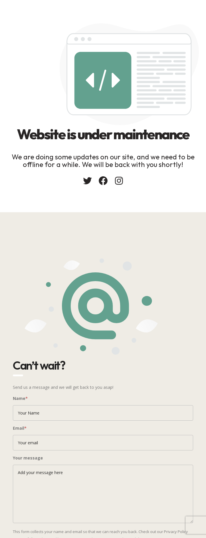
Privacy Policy (176, 531)
